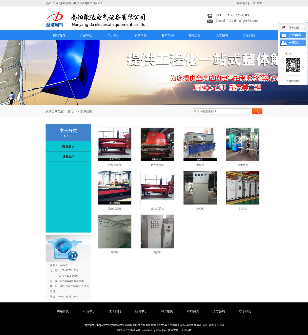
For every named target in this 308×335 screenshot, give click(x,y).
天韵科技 (186, 330)
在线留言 (195, 35)
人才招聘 (222, 35)
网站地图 (242, 3)
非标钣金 (191, 325)
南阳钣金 (202, 325)
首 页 (71, 111)
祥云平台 (161, 330)
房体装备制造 (177, 325)
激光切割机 (114, 208)
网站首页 (59, 35)
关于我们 (113, 35)
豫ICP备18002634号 (128, 330)
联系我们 (249, 35)
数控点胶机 (114, 165)
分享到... (294, 42)
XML (259, 3)
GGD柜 (200, 208)
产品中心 (86, 35)
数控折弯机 (157, 165)
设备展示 (68, 156)
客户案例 (168, 35)
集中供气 (243, 165)
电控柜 (115, 252)
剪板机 (200, 165)
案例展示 (68, 146)
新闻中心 (140, 35)
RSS (252, 3)
